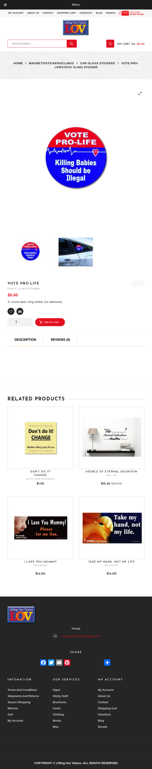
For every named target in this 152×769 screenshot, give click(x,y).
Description (25, 346)
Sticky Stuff (60, 696)
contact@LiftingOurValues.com (81, 636)
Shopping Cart (81, 13)
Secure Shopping (19, 702)
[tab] (25, 348)
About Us (46, 13)
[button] (11, 318)
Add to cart (51, 329)
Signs (56, 689)
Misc (56, 726)
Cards (57, 708)
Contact (61, 13)
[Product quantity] (18, 329)
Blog (115, 13)
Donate (127, 13)
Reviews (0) (60, 346)
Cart (10, 714)
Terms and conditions (22, 689)
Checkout (101, 13)
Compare (19, 318)
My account (28, 13)
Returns (13, 708)
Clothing (58, 714)
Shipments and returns (23, 696)
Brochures (59, 702)
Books (57, 720)
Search (72, 51)
